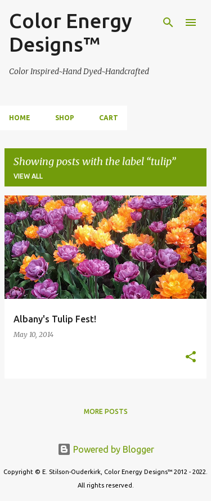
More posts (106, 411)
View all (28, 176)
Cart (108, 117)
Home (19, 117)
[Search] (168, 22)
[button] (190, 357)
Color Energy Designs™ (70, 32)
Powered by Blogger (105, 449)
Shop (64, 117)
